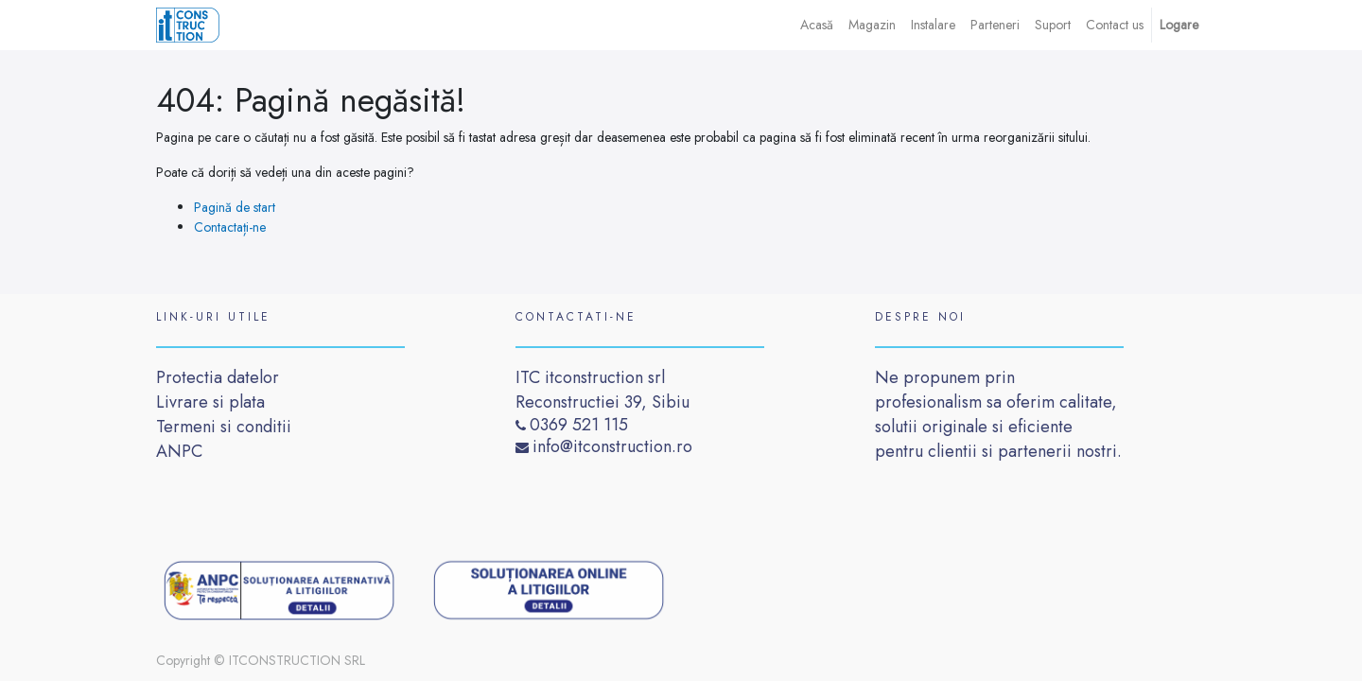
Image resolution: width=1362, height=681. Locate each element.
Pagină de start (234, 207)
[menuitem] (817, 25)
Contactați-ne (230, 227)
